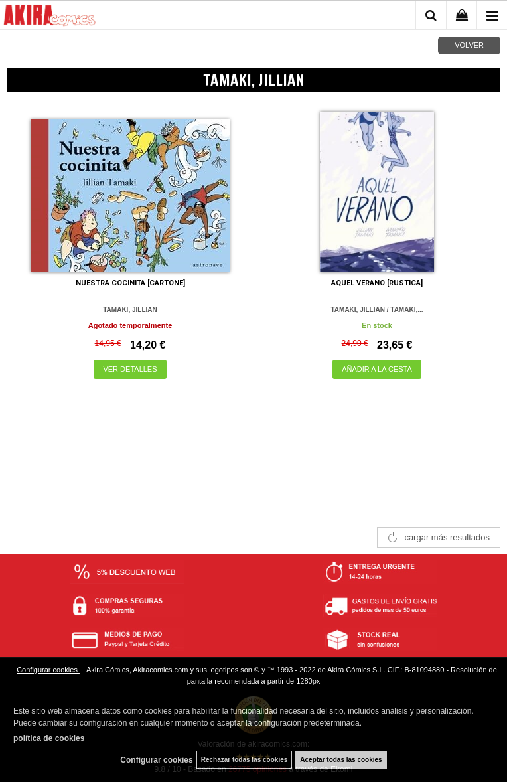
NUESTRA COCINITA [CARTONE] (130, 283)
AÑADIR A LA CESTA (377, 369)
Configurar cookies (48, 670)
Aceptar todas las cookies (341, 759)
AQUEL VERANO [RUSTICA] (377, 283)
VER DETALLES (130, 369)
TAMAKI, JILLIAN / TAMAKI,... (376, 309)
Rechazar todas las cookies (244, 759)
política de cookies (48, 738)
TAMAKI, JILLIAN (130, 309)
